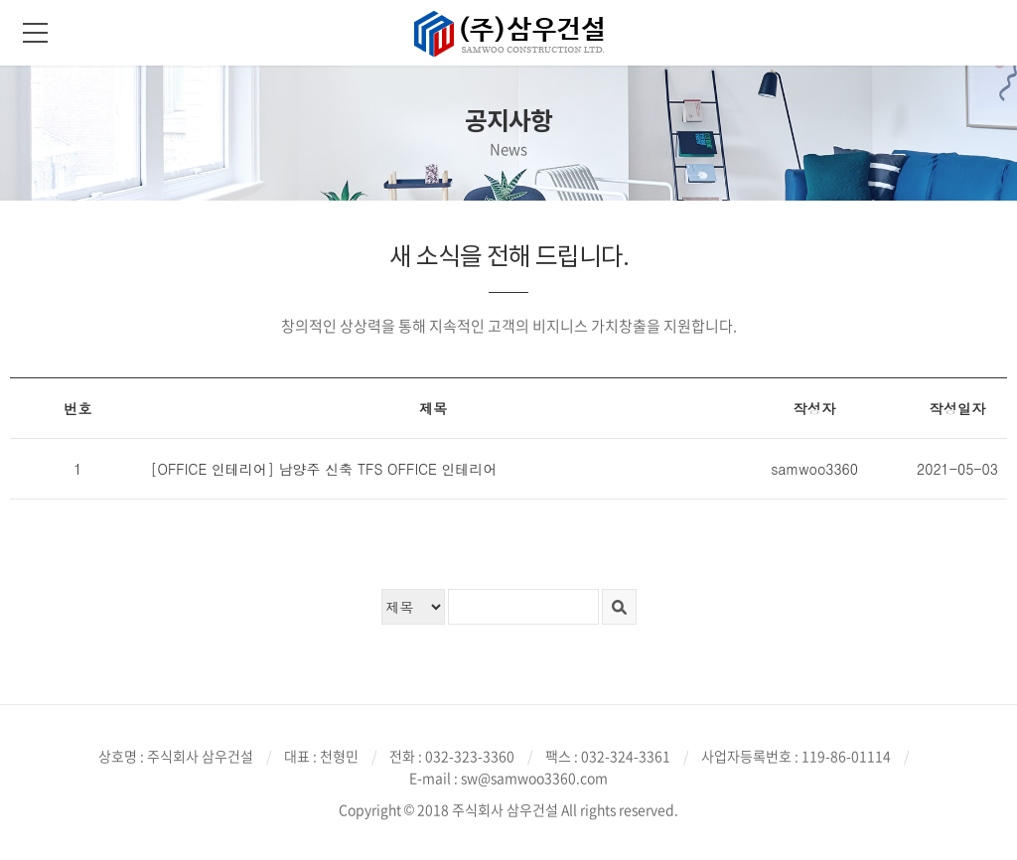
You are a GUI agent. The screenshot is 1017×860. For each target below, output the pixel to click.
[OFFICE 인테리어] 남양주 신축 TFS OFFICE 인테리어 (323, 469)
